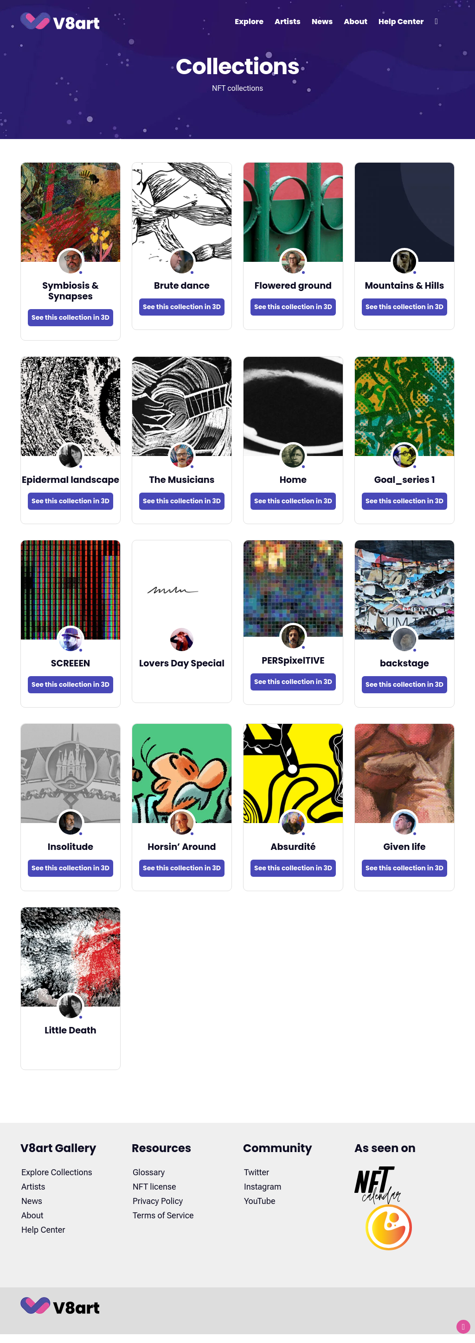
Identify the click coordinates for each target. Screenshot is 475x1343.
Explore (249, 21)
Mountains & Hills (404, 285)
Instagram (262, 1186)
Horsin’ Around (182, 847)
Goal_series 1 (404, 480)
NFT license (154, 1186)
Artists (288, 21)
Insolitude (70, 847)
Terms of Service (163, 1215)
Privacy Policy (158, 1201)
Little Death (70, 1030)
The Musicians (181, 480)
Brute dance (182, 285)
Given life (404, 847)
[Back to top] (463, 1327)
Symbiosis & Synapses (70, 291)
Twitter (256, 1172)
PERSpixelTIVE (293, 660)
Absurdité (292, 847)
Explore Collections (56, 1172)
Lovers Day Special (182, 663)
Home (293, 480)
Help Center (401, 21)
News (322, 21)
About (355, 21)
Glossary (149, 1172)
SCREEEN (70, 663)
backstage (404, 663)
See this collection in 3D (70, 317)
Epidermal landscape (70, 480)
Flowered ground (293, 285)
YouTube (260, 1201)
